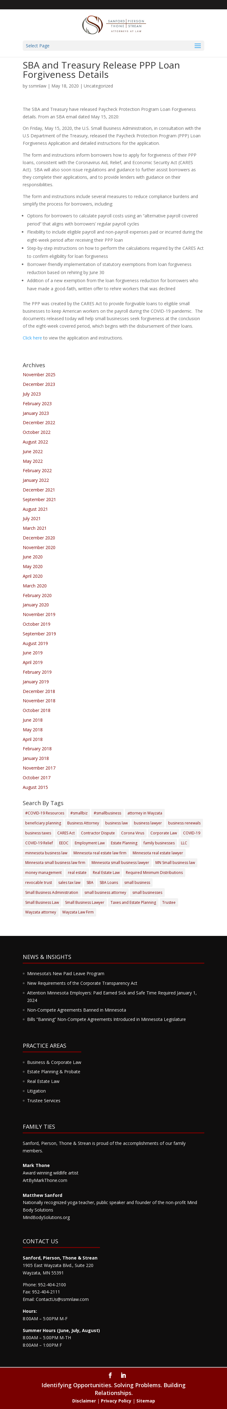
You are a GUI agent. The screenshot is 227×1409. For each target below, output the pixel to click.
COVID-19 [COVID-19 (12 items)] (191, 833)
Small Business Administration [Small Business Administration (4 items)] (51, 892)
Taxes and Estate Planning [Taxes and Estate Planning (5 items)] (133, 902)
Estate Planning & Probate (53, 1072)
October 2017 (36, 777)
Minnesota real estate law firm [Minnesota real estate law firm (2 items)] (99, 853)
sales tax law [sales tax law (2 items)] (69, 882)
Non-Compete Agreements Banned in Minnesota (76, 1010)
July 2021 (32, 518)
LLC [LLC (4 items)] (184, 843)
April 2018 (33, 739)
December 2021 (39, 490)
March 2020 (35, 586)
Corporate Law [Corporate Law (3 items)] (163, 833)
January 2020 (36, 605)
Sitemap (145, 1401)
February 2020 (37, 595)
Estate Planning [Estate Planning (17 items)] (124, 843)
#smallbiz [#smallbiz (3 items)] (78, 813)
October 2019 (36, 624)
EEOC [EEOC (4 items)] (64, 843)
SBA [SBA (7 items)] (90, 882)
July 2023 (32, 394)
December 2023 (39, 384)
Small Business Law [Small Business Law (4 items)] (42, 902)
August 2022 (35, 442)
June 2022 (33, 451)
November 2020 (39, 547)
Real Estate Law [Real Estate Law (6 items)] (106, 872)
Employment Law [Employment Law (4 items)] (90, 843)
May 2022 (33, 461)
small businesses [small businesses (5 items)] (147, 892)
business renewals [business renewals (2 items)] (184, 823)
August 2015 (35, 787)
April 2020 (33, 576)
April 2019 (33, 662)
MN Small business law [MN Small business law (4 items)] (175, 862)
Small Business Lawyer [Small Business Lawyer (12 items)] (84, 902)
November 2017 (39, 768)
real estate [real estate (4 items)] (77, 872)
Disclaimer (84, 1401)
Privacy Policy (116, 1401)
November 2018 (39, 701)
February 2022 (37, 470)
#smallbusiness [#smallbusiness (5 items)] (107, 813)
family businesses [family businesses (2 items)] (159, 843)
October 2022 (36, 432)
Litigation (36, 1091)
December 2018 (39, 691)
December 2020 (39, 538)
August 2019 (35, 643)
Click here (32, 338)
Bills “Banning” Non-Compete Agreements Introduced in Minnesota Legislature (106, 1019)
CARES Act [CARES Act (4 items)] (66, 833)
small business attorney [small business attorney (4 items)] (105, 892)
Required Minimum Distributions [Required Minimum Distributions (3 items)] (154, 872)
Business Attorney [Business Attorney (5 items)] (83, 823)
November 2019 (39, 614)
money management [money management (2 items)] (43, 872)
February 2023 (37, 403)
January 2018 (36, 758)
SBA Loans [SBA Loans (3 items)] (109, 882)
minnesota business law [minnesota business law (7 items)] (46, 853)
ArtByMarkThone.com (45, 1180)
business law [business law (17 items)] (116, 823)
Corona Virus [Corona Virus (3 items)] (132, 833)
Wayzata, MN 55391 (43, 1273)
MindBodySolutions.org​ (46, 1217)
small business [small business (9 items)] (137, 882)
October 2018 (36, 710)
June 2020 (33, 557)
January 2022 (36, 480)
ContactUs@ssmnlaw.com (62, 1299)
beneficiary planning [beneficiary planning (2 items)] (43, 823)
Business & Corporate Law (54, 1062)
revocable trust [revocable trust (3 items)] (38, 882)
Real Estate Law (43, 1081)
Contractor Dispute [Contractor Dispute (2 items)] (98, 833)
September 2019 (39, 634)
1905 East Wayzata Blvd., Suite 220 (58, 1265)
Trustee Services (43, 1100)
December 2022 (39, 422)
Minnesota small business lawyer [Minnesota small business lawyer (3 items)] (120, 862)
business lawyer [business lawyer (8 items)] (148, 823)
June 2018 (33, 720)
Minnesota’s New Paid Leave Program (65, 973)
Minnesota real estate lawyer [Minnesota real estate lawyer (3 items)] (158, 853)
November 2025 (39, 374)
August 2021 (35, 509)
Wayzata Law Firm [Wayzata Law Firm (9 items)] (78, 912)
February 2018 (37, 749)
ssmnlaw (37, 86)
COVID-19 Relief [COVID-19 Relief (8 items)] (39, 843)
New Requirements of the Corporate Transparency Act (82, 983)
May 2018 (33, 730)
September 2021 (39, 499)
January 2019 (36, 682)
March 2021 (35, 528)
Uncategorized (98, 86)
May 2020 (33, 566)
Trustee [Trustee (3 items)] (169, 902)
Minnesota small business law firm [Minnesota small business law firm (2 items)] (55, 862)
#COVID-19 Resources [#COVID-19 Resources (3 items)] (44, 813)
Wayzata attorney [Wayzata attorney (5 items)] (40, 912)
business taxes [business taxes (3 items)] (38, 833)
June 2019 (33, 653)
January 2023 (36, 413)
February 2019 (37, 672)
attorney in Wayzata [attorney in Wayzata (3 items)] (144, 813)
